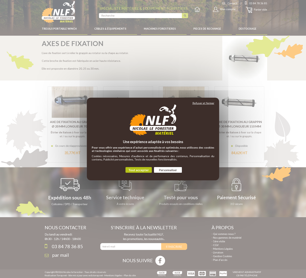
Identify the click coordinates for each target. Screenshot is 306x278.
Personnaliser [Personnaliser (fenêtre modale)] (168, 170)
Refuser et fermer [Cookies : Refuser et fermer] (203, 103)
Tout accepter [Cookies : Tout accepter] (138, 170)
